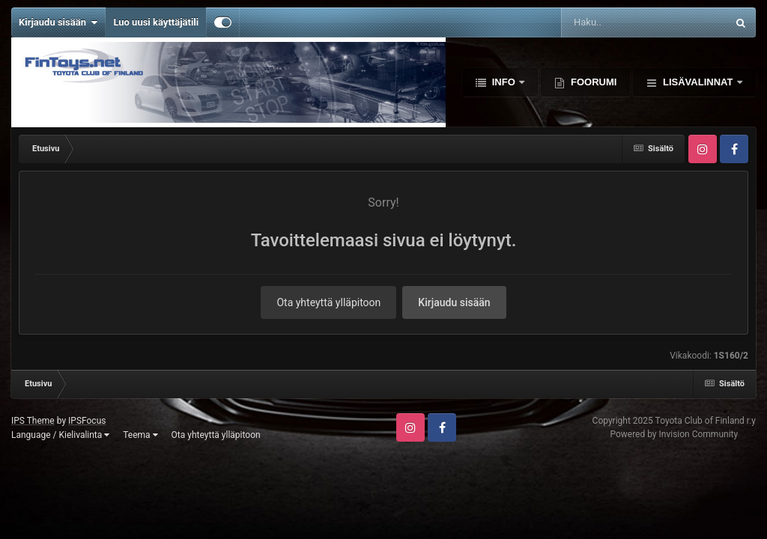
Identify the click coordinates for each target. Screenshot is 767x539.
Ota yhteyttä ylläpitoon (328, 302)
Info (503, 82)
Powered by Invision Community (674, 434)
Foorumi (592, 82)
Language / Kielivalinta (60, 435)
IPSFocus (87, 420)
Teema (140, 435)
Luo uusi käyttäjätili (155, 22)
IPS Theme (33, 420)
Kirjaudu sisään (58, 22)
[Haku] (606, 22)
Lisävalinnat (698, 82)
